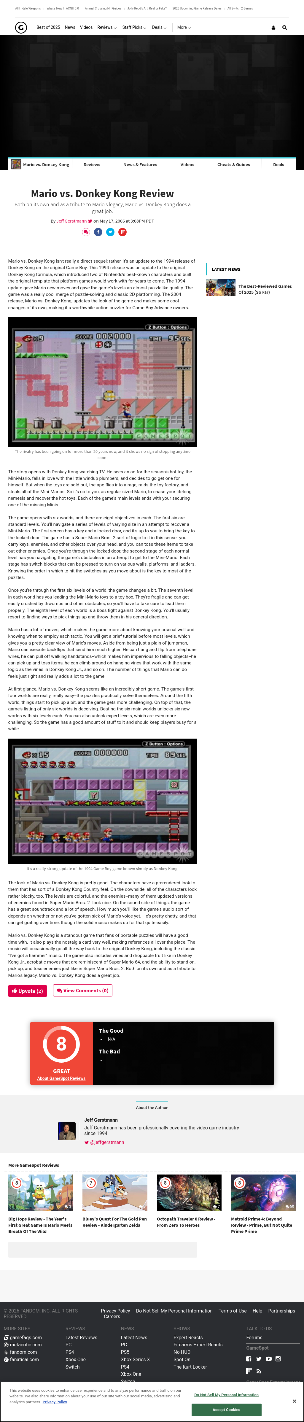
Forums (254, 1337)
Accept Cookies (226, 1409)
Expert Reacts (188, 1337)
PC (69, 1345)
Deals (278, 164)
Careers (112, 1316)
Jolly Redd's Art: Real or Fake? (147, 8)
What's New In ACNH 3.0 (63, 8)
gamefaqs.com (23, 1337)
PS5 (125, 1352)
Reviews (92, 164)
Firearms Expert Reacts (198, 1345)
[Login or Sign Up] (273, 27)
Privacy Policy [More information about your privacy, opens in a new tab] (55, 1402)
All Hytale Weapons (28, 8)
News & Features (140, 164)
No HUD (182, 1352)
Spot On (182, 1359)
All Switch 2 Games (240, 8)
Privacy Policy (115, 1311)
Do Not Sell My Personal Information (174, 1311)
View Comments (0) (83, 990)
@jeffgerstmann (104, 1142)
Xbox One (76, 1359)
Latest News (134, 1337)
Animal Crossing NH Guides (103, 8)
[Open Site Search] (285, 27)
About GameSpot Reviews (61, 1078)
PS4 (70, 1352)
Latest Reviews (81, 1337)
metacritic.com (23, 1345)
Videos (187, 164)
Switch (73, 1367)
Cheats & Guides (233, 164)
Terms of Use (233, 1311)
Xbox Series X (135, 1359)
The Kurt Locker (190, 1367)
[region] (152, 1402)
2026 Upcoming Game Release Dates (197, 8)
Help (257, 1311)
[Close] (294, 1401)
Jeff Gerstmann (72, 221)
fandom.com (20, 1352)
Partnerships (281, 1311)
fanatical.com (21, 1359)
